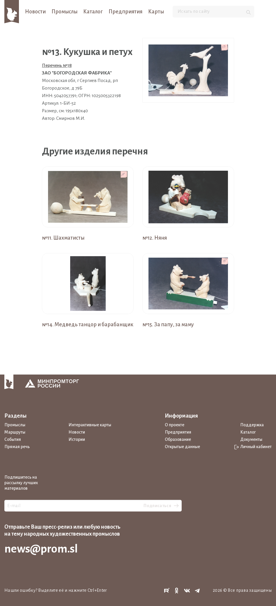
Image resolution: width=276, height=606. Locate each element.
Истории (76, 439)
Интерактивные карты (89, 425)
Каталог (93, 12)
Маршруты (14, 432)
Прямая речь (17, 446)
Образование (178, 439)
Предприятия (125, 12)
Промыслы (64, 12)
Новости (35, 12)
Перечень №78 (57, 65)
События (12, 439)
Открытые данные (182, 446)
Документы (251, 439)
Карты (156, 12)
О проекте (174, 425)
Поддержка (252, 425)
